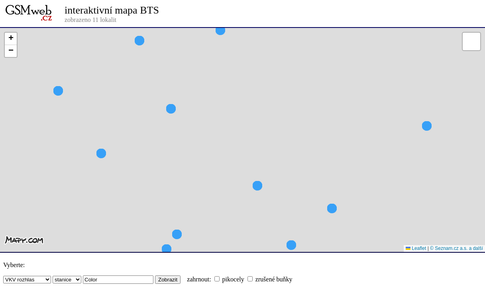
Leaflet (416, 248)
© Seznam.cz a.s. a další (456, 248)
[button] (427, 140)
